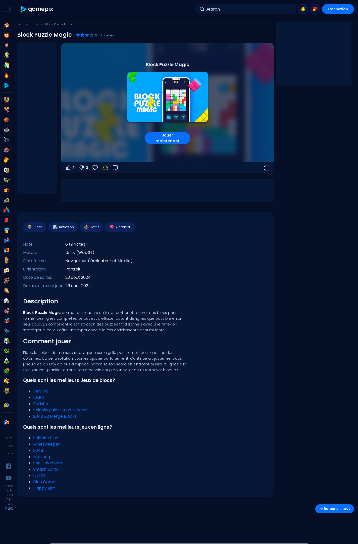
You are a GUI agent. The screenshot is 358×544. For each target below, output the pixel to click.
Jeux (20, 24)
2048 (38, 450)
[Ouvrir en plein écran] (267, 168)
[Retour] (115, 168)
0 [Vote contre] (83, 168)
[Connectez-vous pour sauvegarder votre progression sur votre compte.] (105, 168)
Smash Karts (45, 469)
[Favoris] (95, 168)
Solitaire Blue (45, 438)
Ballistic (40, 404)
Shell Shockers (47, 463)
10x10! (38, 397)
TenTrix (40, 391)
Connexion (338, 9)
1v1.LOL (39, 475)
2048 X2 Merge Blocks (55, 416)
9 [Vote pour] (70, 168)
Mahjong (41, 457)
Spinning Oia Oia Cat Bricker (60, 410)
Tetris (91, 227)
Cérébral (120, 227)
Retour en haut (334, 508)
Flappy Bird (44, 488)
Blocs (34, 24)
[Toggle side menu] (6, 9)
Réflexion (63, 227)
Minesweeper (46, 444)
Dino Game (44, 482)
